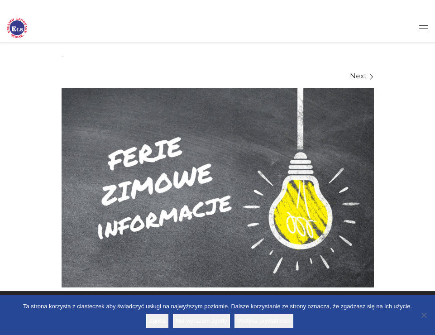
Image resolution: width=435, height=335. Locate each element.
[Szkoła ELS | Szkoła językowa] (17, 27)
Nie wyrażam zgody (201, 320)
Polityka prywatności (264, 320)
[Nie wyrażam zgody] (423, 315)
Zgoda (157, 320)
